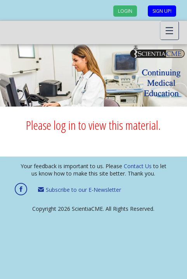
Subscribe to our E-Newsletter (79, 189)
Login (125, 11)
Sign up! (161, 11)
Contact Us (138, 166)
